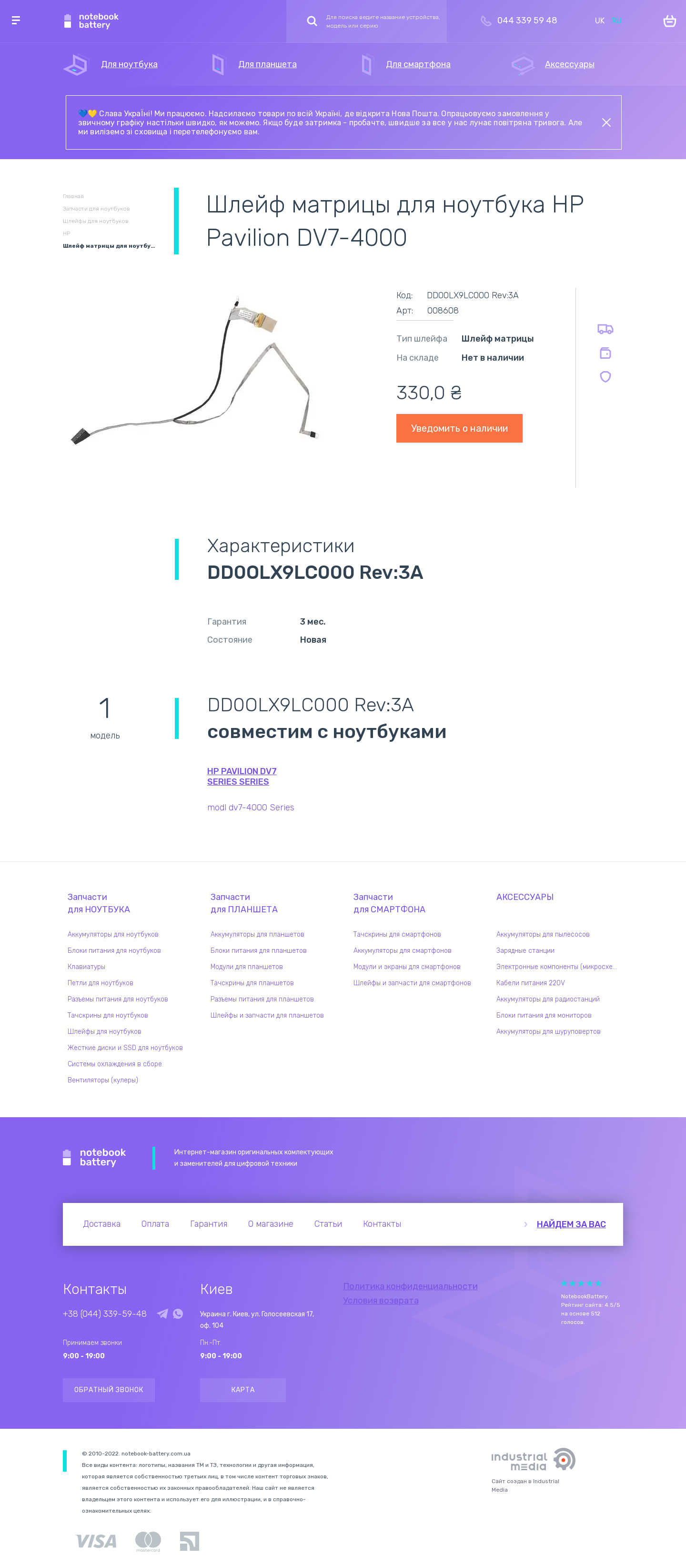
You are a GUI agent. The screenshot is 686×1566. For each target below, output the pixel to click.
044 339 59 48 (527, 20)
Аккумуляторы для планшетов (257, 934)
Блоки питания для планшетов (259, 951)
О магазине (270, 1224)
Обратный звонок (108, 1390)
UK (600, 20)
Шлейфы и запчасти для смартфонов (412, 983)
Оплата (155, 1224)
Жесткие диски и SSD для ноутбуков (125, 1048)
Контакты (382, 1224)
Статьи (328, 1224)
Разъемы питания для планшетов (262, 999)
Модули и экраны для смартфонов (407, 967)
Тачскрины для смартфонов (397, 934)
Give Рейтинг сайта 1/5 (564, 1283)
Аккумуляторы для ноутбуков (113, 934)
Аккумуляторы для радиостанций (548, 999)
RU (617, 20)
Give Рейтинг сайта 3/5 (581, 1283)
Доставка (102, 1224)
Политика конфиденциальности (410, 1286)
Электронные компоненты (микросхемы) (559, 967)
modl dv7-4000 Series (250, 807)
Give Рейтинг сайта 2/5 (572, 1283)
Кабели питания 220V (530, 983)
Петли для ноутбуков (100, 983)
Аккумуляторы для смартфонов (402, 951)
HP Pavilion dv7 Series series (242, 776)
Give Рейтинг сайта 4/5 (589, 1283)
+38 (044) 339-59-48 (105, 1314)
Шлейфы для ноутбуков (104, 1032)
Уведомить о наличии (459, 428)
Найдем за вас (571, 1224)
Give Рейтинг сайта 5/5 (598, 1283)
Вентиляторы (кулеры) (103, 1080)
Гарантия (208, 1224)
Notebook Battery (94, 1158)
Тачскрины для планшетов (252, 983)
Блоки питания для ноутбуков (114, 951)
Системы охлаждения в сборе (115, 1064)
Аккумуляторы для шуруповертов (548, 1032)
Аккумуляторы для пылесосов (543, 934)
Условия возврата (381, 1300)
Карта (243, 1390)
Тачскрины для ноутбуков (108, 1015)
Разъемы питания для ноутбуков (118, 999)
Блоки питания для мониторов (544, 1015)
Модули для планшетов (247, 967)
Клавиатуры (86, 967)
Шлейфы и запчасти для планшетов (267, 1015)
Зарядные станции (525, 951)
